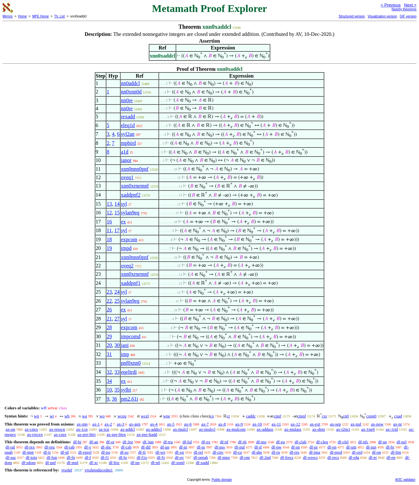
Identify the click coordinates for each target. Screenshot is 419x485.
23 (109, 292)
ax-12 (295, 424)
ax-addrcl (154, 429)
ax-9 (239, 424)
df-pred (336, 452)
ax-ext (315, 424)
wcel (145, 416)
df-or (110, 441)
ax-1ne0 (368, 429)
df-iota (31, 457)
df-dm (257, 452)
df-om (245, 457)
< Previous (391, 5)
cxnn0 (371, 416)
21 (109, 318)
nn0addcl (130, 83)
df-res (294, 452)
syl (124, 204)
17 (116, 230)
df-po (105, 452)
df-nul (239, 447)
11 (109, 230)
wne (166, 416)
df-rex (30, 447)
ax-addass (265, 429)
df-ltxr (114, 462)
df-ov (179, 457)
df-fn (71, 457)
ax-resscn (57, 429)
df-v (87, 447)
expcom (129, 239)
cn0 (346, 416)
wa (84, 416)
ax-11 (276, 424)
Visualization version (382, 16)
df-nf (224, 441)
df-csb (126, 447)
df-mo (261, 441)
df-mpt (28, 452)
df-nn (135, 462)
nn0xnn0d (131, 91)
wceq (121, 416)
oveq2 (127, 265)
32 (109, 372)
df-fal (187, 441)
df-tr (47, 452)
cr (228, 416)
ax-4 (153, 424)
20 (109, 345)
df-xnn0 (178, 462)
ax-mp (82, 424)
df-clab (300, 441)
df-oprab (201, 457)
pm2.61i (129, 399)
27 (117, 318)
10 (109, 390)
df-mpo (224, 457)
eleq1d (128, 125)
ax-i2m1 (343, 429)
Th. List (59, 16)
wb (67, 416)
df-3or (128, 441)
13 (109, 204)
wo (102, 416)
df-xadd (202, 462)
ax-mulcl (180, 429)
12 (109, 212)
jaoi (125, 345)
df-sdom (29, 462)
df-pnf (50, 462)
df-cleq (322, 441)
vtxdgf (66, 470)
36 (114, 399)
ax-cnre (60, 434)
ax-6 (188, 424)
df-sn (295, 447)
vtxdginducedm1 (98, 470)
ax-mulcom (235, 429)
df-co (237, 452)
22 (109, 301)
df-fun (52, 457)
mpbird (128, 143)
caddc (251, 416)
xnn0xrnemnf (135, 186)
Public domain (222, 479)
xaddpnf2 (130, 195)
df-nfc (363, 441)
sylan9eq (130, 212)
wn (36, 416)
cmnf (301, 416)
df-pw (277, 447)
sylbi (126, 390)
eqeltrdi (129, 372)
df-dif (146, 447)
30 (117, 345)
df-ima (314, 452)
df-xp (179, 452)
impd (126, 248)
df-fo (123, 457)
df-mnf (72, 462)
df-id (64, 452)
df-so (124, 452)
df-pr (313, 447)
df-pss (220, 447)
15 (117, 212)
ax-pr (397, 424)
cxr (324, 416)
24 (117, 292)
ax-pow (377, 424)
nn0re (127, 100)
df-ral (10, 447)
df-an (93, 441)
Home (22, 16)
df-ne (382, 441)
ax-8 (222, 424)
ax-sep (335, 424)
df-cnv (218, 452)
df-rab (69, 447)
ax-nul (355, 424)
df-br (390, 447)
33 (117, 372)
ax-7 (205, 424)
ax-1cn (82, 429)
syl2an (127, 134)
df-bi (77, 441)
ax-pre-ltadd (147, 434)
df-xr (94, 462)
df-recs (333, 457)
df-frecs (286, 457)
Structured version (351, 16)
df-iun (371, 447)
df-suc (10, 457)
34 (109, 381)
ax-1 (96, 424)
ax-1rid (392, 429)
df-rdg (354, 457)
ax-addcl (127, 429)
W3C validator (405, 479)
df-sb (242, 441)
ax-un (10, 429)
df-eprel (84, 452)
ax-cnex (31, 429)
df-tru (168, 441)
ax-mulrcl (207, 429)
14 (117, 204)
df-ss (201, 447)
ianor (126, 160)
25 (117, 301)
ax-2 (108, 424)
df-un (164, 447)
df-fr (142, 452)
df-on (376, 452)
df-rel (198, 452)
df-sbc (106, 447)
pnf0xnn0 (131, 363)
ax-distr (318, 429)
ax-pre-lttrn (116, 434)
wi (51, 416)
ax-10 (257, 424)
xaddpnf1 (130, 283)
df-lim (396, 452)
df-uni (351, 447)
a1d (124, 152)
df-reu (49, 447)
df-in (183, 447)
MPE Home (40, 16)
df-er (373, 457)
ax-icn (104, 429)
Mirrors (8, 16)
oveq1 (127, 177)
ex (123, 221)
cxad (398, 416)
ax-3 (120, 424)
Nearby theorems (404, 9)
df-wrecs (310, 457)
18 (109, 239)
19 (109, 248)
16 (109, 221)
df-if (258, 447)
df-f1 (105, 457)
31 (109, 354)
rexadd (128, 116)
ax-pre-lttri (86, 434)
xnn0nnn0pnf (134, 169)
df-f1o (142, 457)
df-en (391, 457)
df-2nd (265, 457)
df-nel (402, 441)
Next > (410, 5)
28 (109, 327)
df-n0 (155, 462)
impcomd (130, 336)
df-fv (161, 457)
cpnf (277, 416)
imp (125, 354)
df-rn (276, 452)
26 (109, 309)
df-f (88, 457)
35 (117, 390)
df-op (332, 447)
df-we (160, 452)
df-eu (280, 441)
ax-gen (134, 424)
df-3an (148, 441)
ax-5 (171, 424)
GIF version (408, 16)
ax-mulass (292, 429)
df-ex (205, 441)
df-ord (357, 452)
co (212, 416)
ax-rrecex (35, 434)
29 (109, 336)
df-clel (343, 441)
